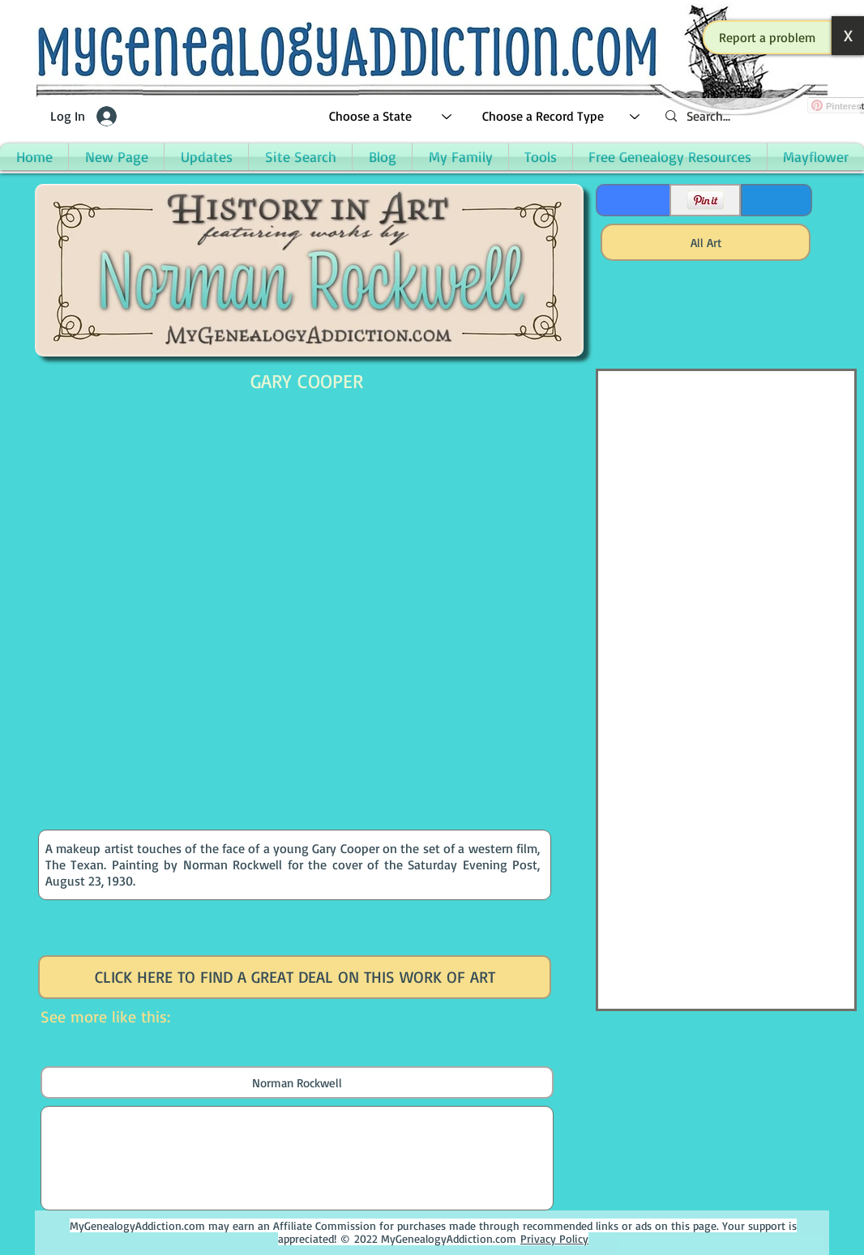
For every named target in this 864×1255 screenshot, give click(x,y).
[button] (767, 37)
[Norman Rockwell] (297, 1082)
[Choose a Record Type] (562, 116)
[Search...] (756, 116)
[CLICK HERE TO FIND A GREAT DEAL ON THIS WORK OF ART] (294, 977)
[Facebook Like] (632, 200)
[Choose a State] (391, 116)
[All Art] (706, 242)
